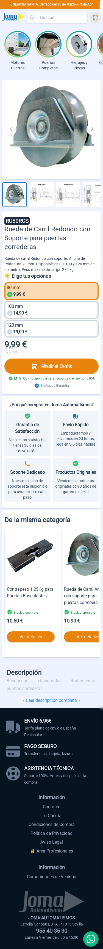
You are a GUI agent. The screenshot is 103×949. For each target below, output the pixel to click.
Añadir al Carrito (51, 366)
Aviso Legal (51, 842)
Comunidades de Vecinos (51, 876)
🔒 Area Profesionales (51, 851)
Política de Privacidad (51, 833)
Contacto (51, 806)
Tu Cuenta (52, 815)
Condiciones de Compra (52, 824)
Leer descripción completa (51, 700)
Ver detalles (31, 636)
